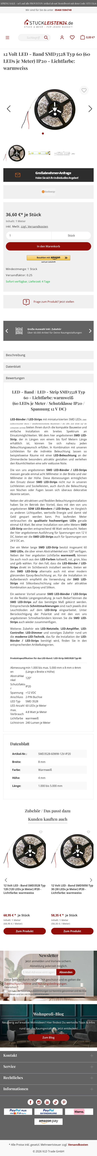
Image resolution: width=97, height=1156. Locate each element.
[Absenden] (66, 972)
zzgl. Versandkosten (34, 226)
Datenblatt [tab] (13, 366)
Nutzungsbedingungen (52, 984)
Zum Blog (48, 1037)
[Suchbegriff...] (30, 37)
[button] (48, 259)
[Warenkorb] (87, 37)
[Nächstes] (89, 109)
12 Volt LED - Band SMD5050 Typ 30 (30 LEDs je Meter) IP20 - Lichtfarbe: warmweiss (72, 889)
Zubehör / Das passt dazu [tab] (47, 810)
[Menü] (7, 37)
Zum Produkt (24, 931)
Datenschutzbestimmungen (34, 991)
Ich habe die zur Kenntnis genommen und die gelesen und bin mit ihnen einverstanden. (47, 993)
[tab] (48, 355)
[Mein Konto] (62, 37)
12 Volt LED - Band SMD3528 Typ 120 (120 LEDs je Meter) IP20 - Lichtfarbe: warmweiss (24, 889)
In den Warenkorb (48, 246)
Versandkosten (78, 1144)
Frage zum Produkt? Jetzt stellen (54, 302)
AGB (84, 991)
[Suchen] (46, 37)
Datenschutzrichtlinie (17, 984)
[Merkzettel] (72, 37)
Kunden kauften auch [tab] (47, 819)
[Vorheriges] (7, 109)
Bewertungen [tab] (15, 378)
